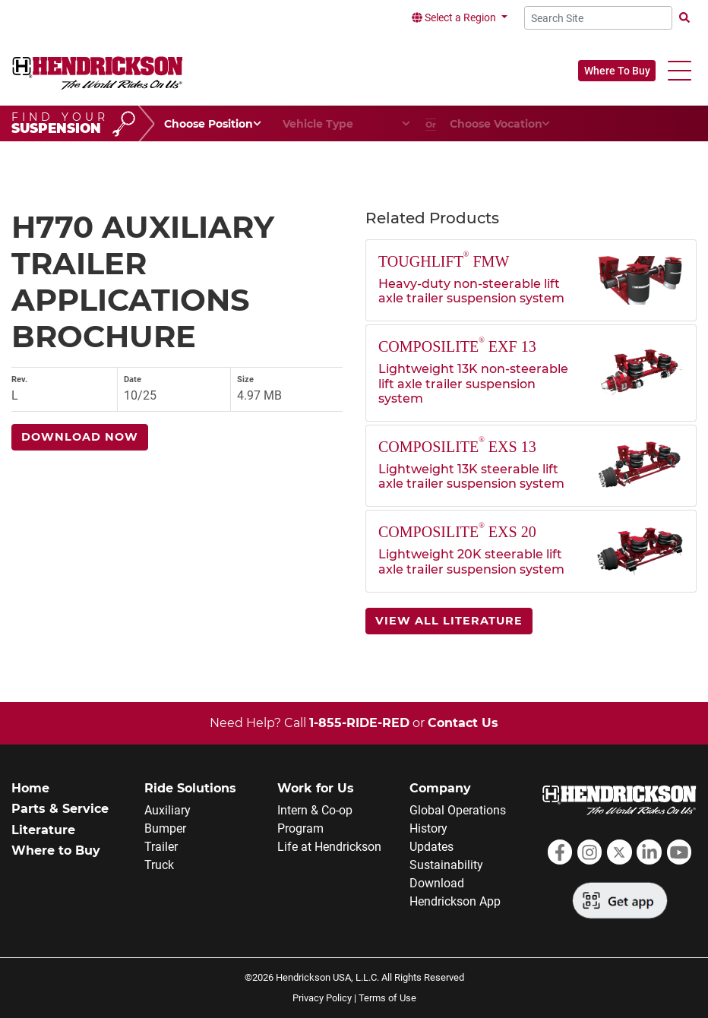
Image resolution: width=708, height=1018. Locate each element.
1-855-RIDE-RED (359, 723)
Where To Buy (617, 71)
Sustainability (446, 865)
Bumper (165, 828)
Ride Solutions (190, 788)
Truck (159, 865)
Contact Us (463, 723)
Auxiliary (167, 810)
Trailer (161, 846)
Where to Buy (55, 850)
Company (440, 788)
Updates (431, 846)
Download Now (79, 437)
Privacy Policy (322, 998)
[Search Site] (598, 18)
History (428, 828)
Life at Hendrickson (329, 846)
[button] (679, 71)
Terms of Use (387, 998)
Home (30, 788)
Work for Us (315, 788)
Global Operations (457, 810)
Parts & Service (60, 808)
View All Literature (449, 621)
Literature (43, 830)
